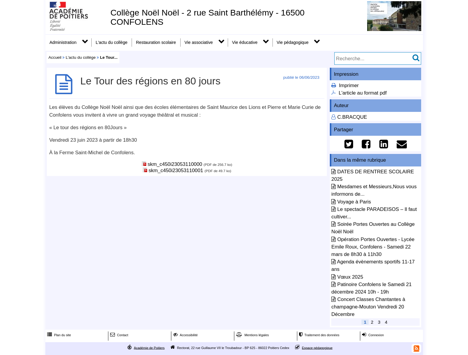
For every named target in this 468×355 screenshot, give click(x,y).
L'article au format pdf (363, 93)
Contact (118, 335)
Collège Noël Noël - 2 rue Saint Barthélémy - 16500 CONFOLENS (207, 17)
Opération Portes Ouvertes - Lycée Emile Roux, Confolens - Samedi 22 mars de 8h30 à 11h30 (372, 247)
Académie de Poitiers (149, 347)
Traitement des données (318, 335)
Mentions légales (252, 335)
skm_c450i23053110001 (176, 170)
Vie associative (198, 42)
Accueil (54, 57)
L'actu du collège (111, 42)
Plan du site (58, 335)
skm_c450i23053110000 (174, 164)
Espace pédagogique (317, 347)
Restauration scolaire (156, 42)
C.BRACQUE (352, 117)
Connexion (372, 335)
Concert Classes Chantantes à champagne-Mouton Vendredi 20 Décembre (368, 307)
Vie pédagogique (293, 42)
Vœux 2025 (350, 277)
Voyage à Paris (354, 202)
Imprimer (349, 85)
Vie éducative (244, 42)
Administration (63, 42)
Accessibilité (185, 335)
